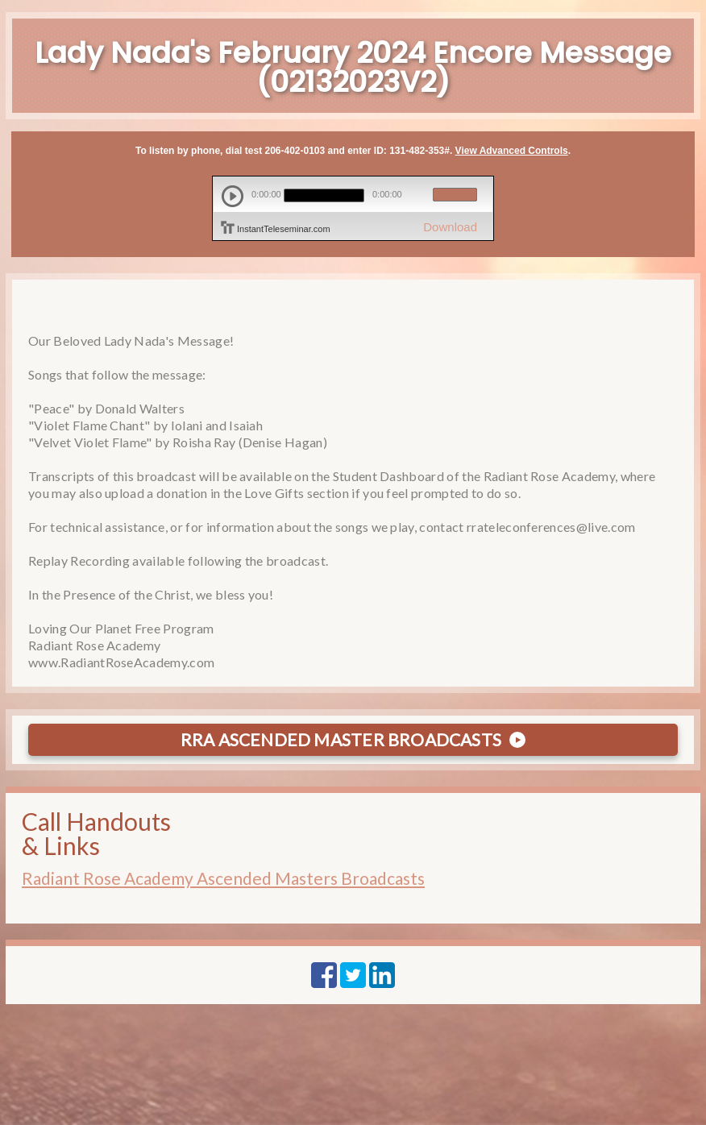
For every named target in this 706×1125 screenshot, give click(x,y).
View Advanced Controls (511, 150)
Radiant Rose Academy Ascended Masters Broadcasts (223, 878)
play (232, 196)
